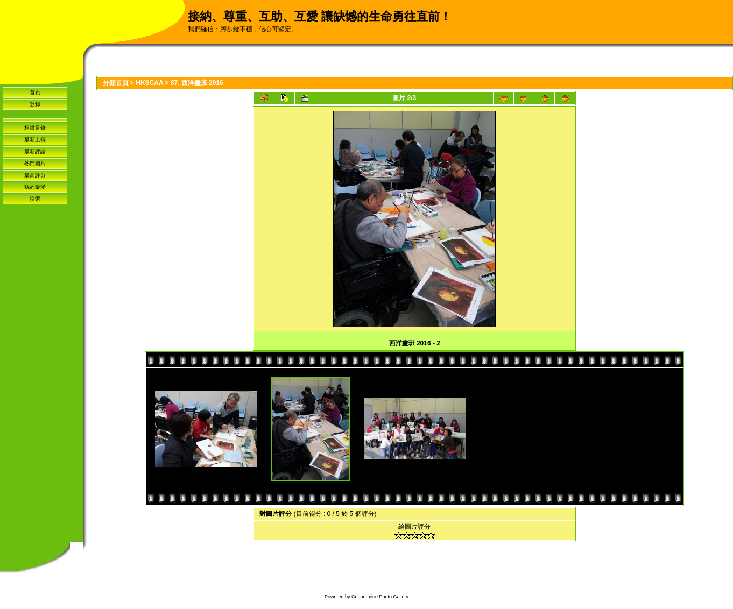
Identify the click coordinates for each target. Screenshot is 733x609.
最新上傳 (35, 140)
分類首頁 (116, 83)
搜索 (35, 199)
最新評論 (35, 151)
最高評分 (35, 175)
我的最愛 (35, 187)
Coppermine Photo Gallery (379, 596)
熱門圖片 (35, 163)
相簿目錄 (35, 128)
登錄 (35, 104)
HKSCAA (149, 83)
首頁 (35, 92)
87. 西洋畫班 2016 (197, 83)
